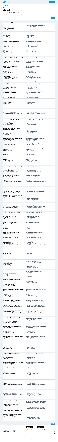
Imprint (12, 439)
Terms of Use (4, 439)
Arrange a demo (13, 431)
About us (15, 439)
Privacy (8, 439)
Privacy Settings (20, 439)
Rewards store (5, 430)
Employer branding (13, 430)
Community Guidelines (6, 431)
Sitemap (24, 439)
